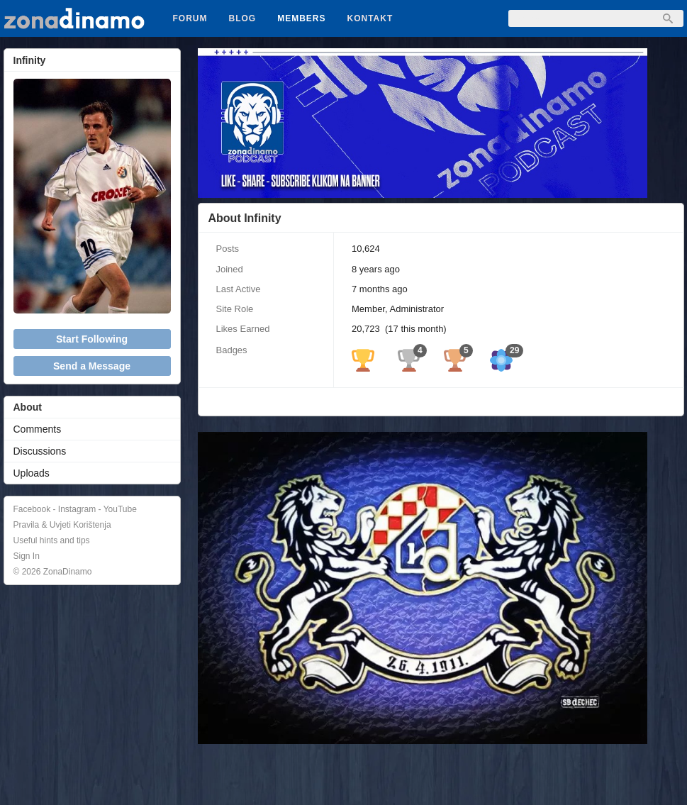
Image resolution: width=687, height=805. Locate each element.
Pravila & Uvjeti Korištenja (62, 525)
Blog (243, 18)
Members (301, 18)
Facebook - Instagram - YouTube (75, 509)
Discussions (40, 451)
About (27, 407)
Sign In (26, 556)
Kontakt (370, 18)
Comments (37, 429)
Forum (190, 18)
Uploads (31, 473)
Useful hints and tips (51, 540)
